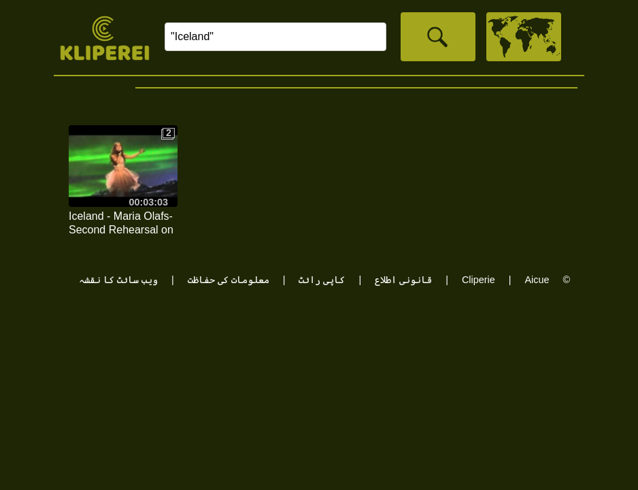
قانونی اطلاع (403, 279)
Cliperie (478, 279)
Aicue (536, 279)
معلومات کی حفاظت (228, 279)
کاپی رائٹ (322, 279)
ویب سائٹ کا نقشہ (118, 279)
